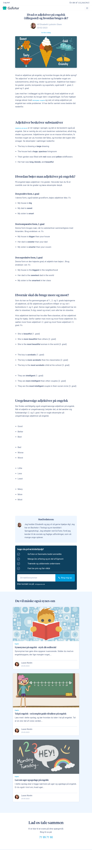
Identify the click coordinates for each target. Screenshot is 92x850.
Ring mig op (65, 579)
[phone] (36, 579)
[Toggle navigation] (86, 9)
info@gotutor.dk (42, 586)
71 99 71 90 (46, 843)
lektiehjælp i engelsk (41, 102)
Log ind (6, 3)
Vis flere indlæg (46, 34)
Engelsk (18, 646)
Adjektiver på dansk (24, 130)
